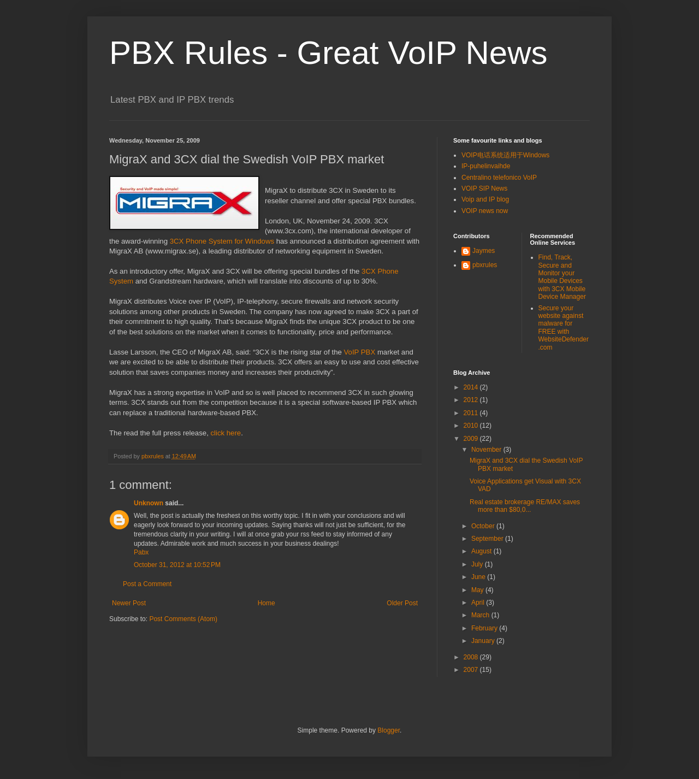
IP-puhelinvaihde (485, 166)
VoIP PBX (360, 352)
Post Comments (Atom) (183, 619)
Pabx (141, 552)
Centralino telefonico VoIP (499, 177)
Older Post (402, 603)
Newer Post (129, 603)
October (483, 526)
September (488, 538)
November (487, 449)
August (482, 551)
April (478, 602)
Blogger (388, 730)
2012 (472, 400)
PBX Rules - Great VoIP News (328, 52)
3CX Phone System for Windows (222, 241)
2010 (472, 425)
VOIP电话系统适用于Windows (505, 155)
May (478, 590)
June (479, 577)
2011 (472, 413)
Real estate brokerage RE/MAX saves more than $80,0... (525, 506)
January (483, 641)
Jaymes (483, 251)
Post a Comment (147, 584)
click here (225, 433)
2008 (472, 657)
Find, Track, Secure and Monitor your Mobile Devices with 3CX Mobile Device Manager (562, 276)
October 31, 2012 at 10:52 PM (177, 565)
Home (266, 603)
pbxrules (484, 265)
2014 (472, 387)
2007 (472, 670)
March (481, 615)
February (485, 628)
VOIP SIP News (484, 188)
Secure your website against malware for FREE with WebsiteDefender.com (563, 327)
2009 (472, 438)
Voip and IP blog (485, 199)
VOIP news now (484, 211)
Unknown (148, 503)
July (478, 564)
